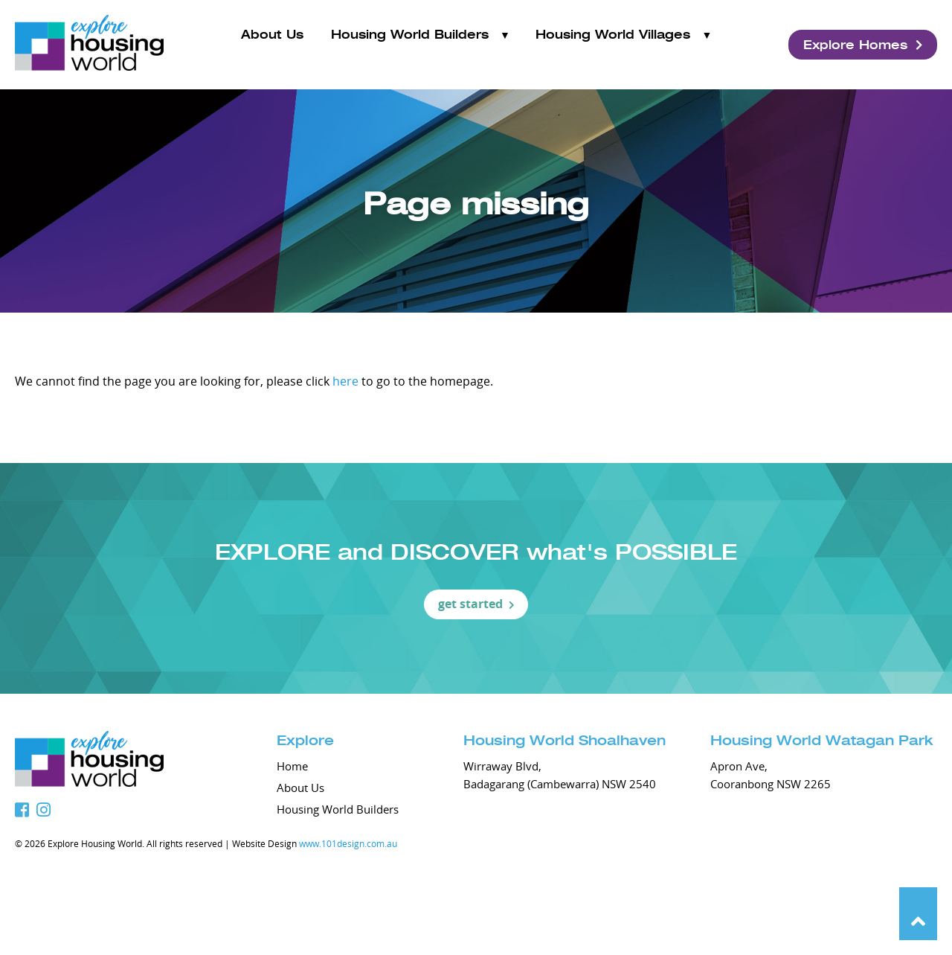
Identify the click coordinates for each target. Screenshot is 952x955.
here (345, 381)
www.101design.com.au (348, 843)
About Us (272, 43)
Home (292, 765)
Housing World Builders (410, 43)
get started (476, 603)
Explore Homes (862, 44)
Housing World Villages (613, 43)
